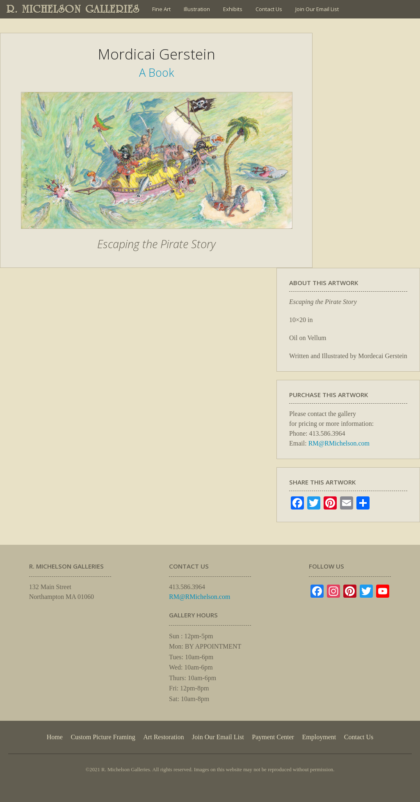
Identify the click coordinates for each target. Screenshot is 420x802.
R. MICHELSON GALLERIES (73, 9)
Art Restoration (163, 736)
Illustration (197, 9)
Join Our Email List (317, 9)
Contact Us (269, 9)
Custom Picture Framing (103, 736)
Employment (319, 736)
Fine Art (161, 9)
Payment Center (273, 736)
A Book (156, 72)
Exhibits (232, 9)
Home (55, 736)
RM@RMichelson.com (339, 443)
